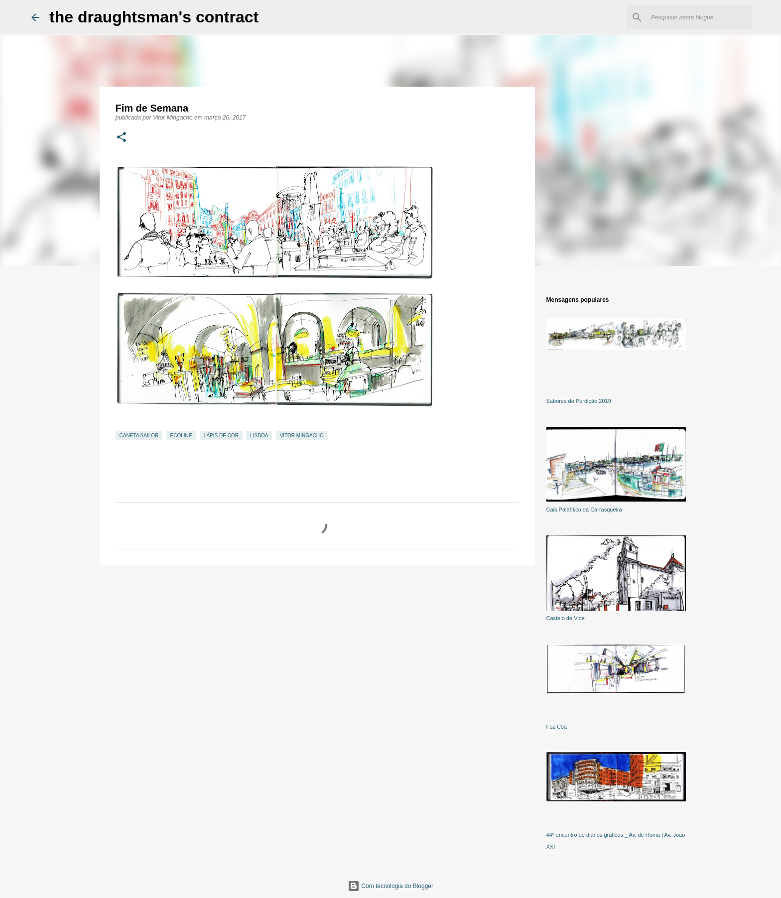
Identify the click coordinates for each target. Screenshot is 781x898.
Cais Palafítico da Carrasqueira (584, 510)
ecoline (181, 435)
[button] (122, 138)
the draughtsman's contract (154, 17)
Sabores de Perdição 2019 (578, 401)
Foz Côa (556, 727)
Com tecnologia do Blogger (390, 886)
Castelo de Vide (565, 618)
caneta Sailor (139, 435)
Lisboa (259, 435)
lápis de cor (221, 435)
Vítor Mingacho (302, 435)
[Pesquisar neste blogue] (699, 17)
